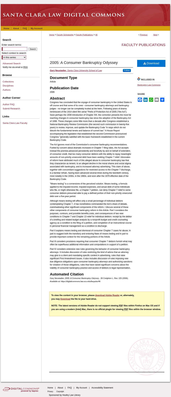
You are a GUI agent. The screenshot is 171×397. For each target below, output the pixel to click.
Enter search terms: (11, 44)
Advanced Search (12, 63)
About (60, 388)
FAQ (70, 388)
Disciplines (8, 85)
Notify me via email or (15, 67)
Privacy (50, 391)
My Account (81, 388)
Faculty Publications (84, 35)
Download (151, 63)
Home (51, 35)
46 (96, 35)
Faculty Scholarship (65, 35)
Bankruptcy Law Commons (148, 85)
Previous (143, 35)
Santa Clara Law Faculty (15, 123)
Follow (127, 70)
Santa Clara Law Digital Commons (85, 15)
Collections (8, 81)
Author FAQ (8, 104)
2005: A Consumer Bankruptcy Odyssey (84, 62)
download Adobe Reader (107, 295)
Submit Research (11, 108)
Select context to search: (14, 53)
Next (155, 35)
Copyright (60, 391)
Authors (6, 90)
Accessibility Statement (102, 388)
